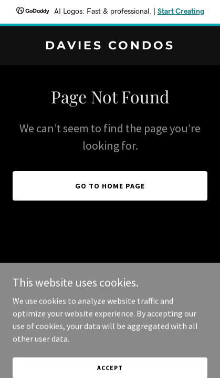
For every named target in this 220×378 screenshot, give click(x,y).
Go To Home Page (110, 186)
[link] (110, 46)
